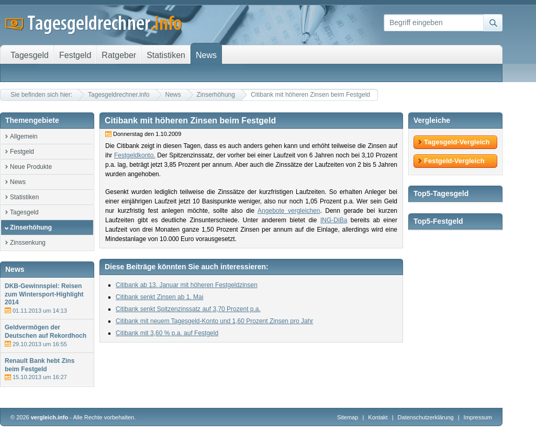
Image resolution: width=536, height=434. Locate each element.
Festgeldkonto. (134, 155)
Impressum (478, 417)
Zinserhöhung (216, 94)
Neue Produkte (31, 166)
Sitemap (347, 417)
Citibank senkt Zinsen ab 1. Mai (159, 297)
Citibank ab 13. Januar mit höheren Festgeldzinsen (187, 285)
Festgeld (22, 151)
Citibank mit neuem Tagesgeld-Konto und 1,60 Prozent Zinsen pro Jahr (214, 321)
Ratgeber (119, 55)
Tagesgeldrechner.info (118, 94)
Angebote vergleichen (289, 210)
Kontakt (377, 417)
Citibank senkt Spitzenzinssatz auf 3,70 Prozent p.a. (188, 309)
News (173, 94)
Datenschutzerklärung (426, 417)
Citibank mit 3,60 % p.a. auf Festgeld (167, 333)
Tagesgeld (24, 212)
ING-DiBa (333, 220)
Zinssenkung (28, 242)
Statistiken (24, 197)
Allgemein (24, 136)
